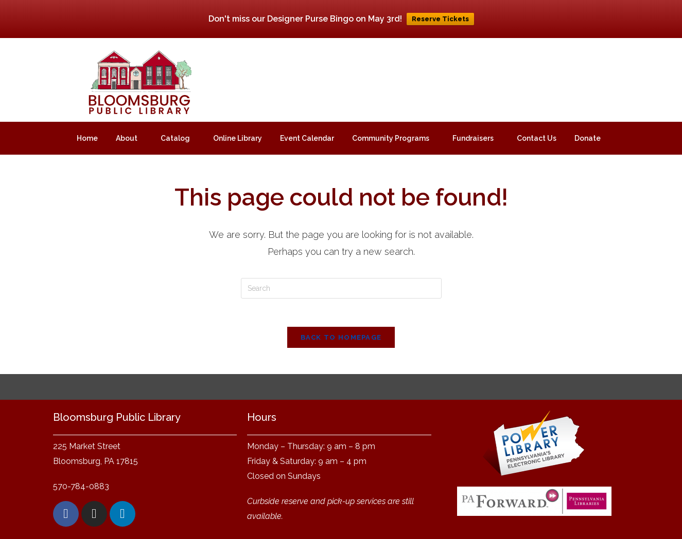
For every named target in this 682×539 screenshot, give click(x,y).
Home (87, 138)
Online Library (237, 138)
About (126, 138)
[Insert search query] (341, 288)
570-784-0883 (81, 489)
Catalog (175, 138)
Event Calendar (307, 138)
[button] (129, 138)
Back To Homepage (341, 340)
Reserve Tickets (440, 19)
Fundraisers (473, 138)
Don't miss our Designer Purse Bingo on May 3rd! (305, 19)
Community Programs (390, 138)
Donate (587, 138)
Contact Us (536, 138)
